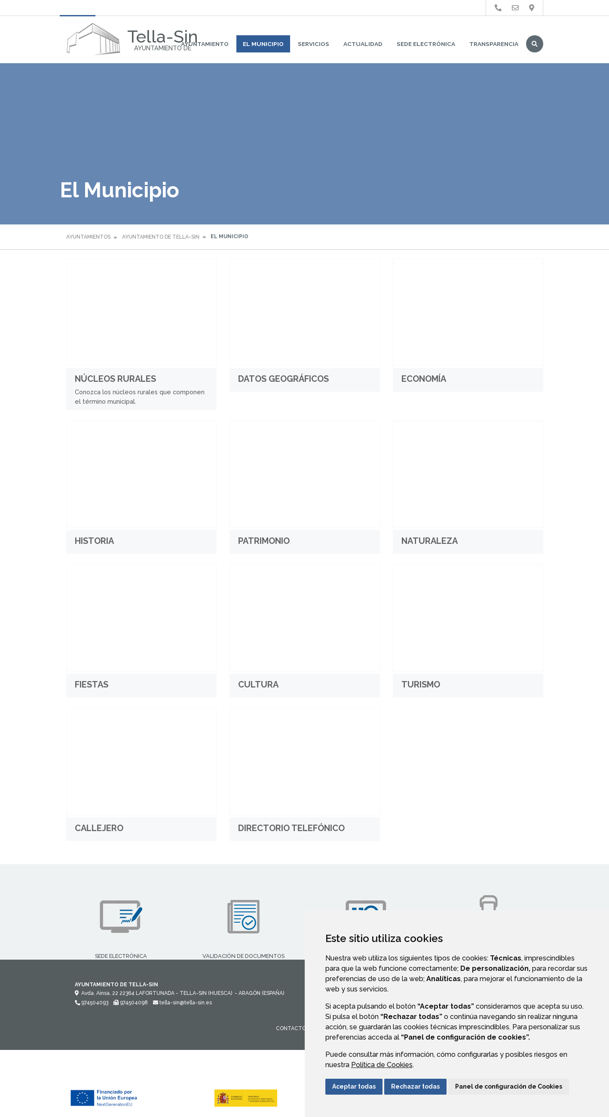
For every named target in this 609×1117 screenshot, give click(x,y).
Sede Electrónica (426, 43)
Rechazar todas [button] (415, 1086)
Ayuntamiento (205, 43)
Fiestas (91, 684)
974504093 (91, 1003)
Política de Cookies (382, 1065)
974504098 (130, 1003)
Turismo (420, 684)
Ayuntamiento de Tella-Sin (160, 237)
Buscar (534, 43)
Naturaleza (429, 541)
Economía (423, 379)
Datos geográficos (283, 379)
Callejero (99, 828)
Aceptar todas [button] (354, 1086)
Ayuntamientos (88, 237)
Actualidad (363, 43)
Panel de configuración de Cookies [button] (508, 1086)
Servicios (313, 43)
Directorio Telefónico (291, 828)
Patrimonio (264, 541)
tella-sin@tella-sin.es (182, 1003)
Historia (94, 541)
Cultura (258, 684)
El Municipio (263, 43)
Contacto (291, 1028)
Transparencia (493, 43)
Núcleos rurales (115, 379)
